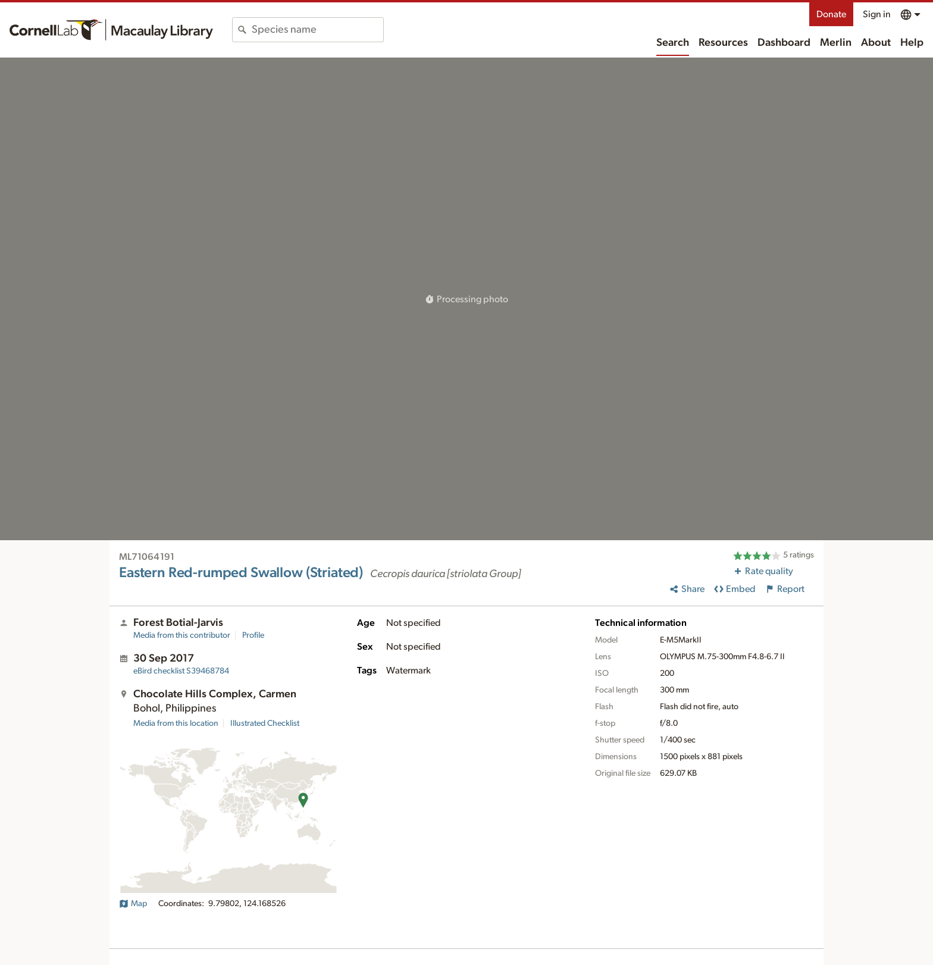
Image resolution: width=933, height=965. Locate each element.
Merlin (835, 42)
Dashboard (783, 42)
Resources (723, 42)
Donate (831, 14)
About (876, 42)
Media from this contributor (181, 635)
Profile (253, 635)
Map (133, 904)
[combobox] (317, 30)
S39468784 (181, 671)
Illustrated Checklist (264, 723)
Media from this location (175, 723)
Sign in (877, 14)
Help (911, 42)
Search (672, 42)
